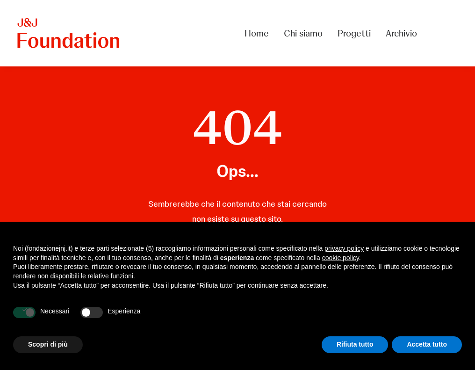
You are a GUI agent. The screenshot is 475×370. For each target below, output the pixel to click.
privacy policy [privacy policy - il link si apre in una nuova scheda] (344, 248)
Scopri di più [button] (48, 344)
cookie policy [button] (340, 257)
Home (257, 33)
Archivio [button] (401, 33)
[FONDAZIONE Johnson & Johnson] (69, 33)
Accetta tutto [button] (427, 344)
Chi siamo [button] (303, 33)
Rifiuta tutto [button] (355, 344)
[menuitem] (260, 33)
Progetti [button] (354, 33)
